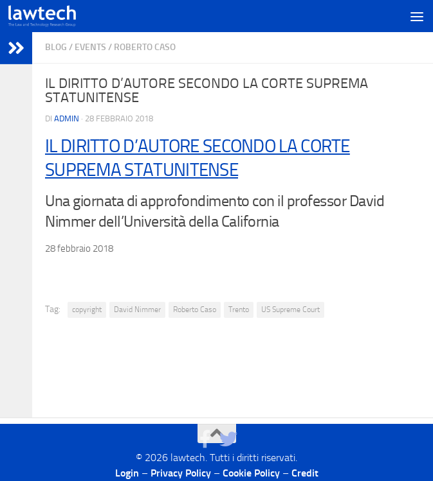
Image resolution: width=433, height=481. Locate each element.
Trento (238, 309)
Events (90, 47)
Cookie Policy (251, 473)
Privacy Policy (181, 473)
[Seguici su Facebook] (205, 439)
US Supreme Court (290, 309)
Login (127, 473)
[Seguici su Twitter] (228, 439)
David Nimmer (137, 309)
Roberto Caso (145, 47)
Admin (66, 118)
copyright (87, 309)
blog (56, 47)
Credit (304, 473)
